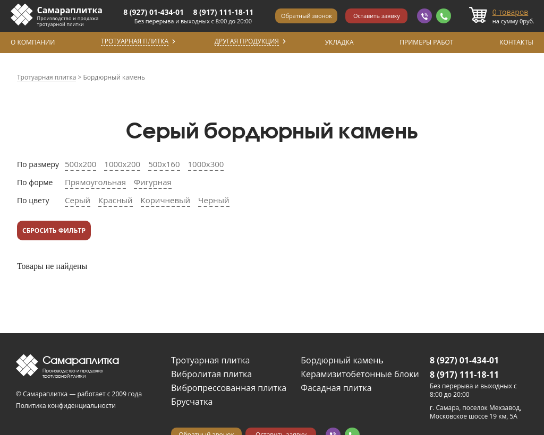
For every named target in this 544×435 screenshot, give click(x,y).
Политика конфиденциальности (66, 405)
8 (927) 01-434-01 (153, 12)
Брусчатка (192, 401)
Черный (214, 200)
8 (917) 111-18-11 (223, 12)
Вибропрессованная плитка (228, 388)
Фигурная (153, 182)
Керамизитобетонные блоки (360, 374)
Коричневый (166, 200)
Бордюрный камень (342, 360)
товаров (510, 12)
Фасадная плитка (336, 388)
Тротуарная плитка (210, 360)
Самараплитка (70, 10)
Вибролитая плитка (211, 374)
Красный (115, 200)
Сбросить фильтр (54, 230)
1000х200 (122, 164)
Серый (77, 200)
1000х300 (206, 164)
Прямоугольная (95, 182)
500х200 (80, 164)
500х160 (164, 164)
